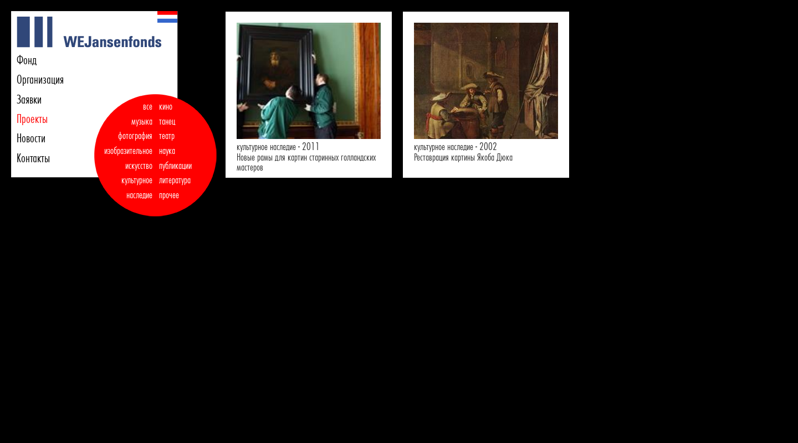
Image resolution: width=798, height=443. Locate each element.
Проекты (32, 118)
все (147, 106)
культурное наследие (136, 187)
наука (167, 151)
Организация (40, 79)
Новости (31, 138)
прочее (169, 195)
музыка (141, 121)
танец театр (167, 128)
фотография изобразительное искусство (128, 150)
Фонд (27, 59)
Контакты (33, 157)
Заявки (29, 99)
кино (165, 106)
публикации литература (175, 173)
